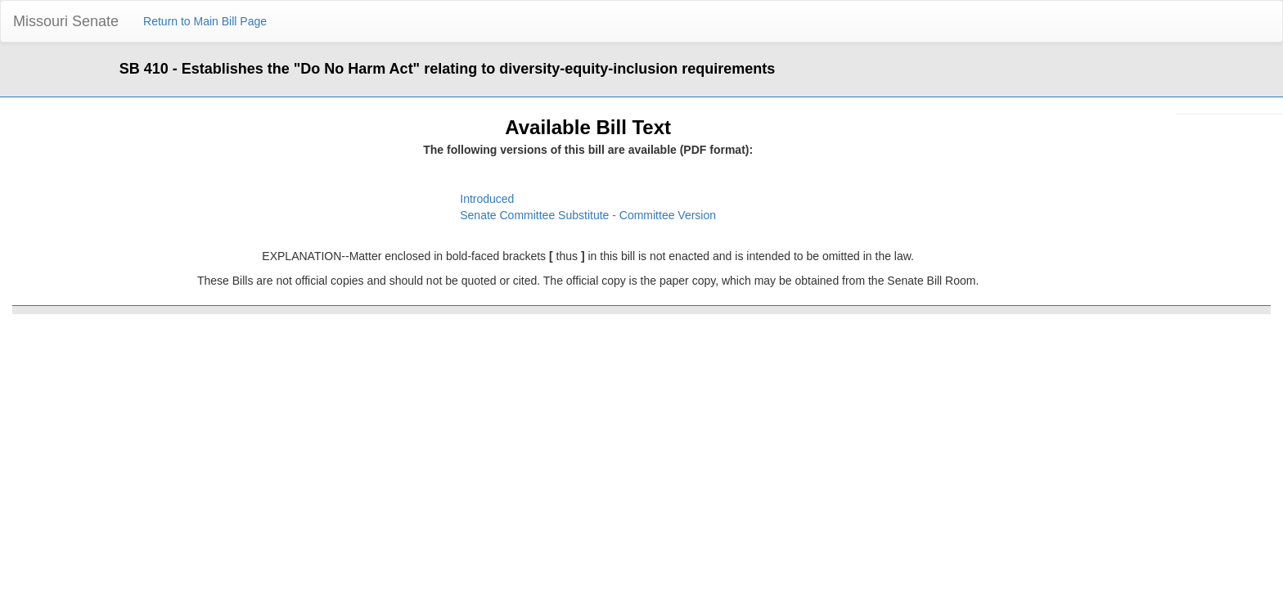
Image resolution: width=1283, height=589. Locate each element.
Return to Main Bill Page (205, 21)
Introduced (487, 198)
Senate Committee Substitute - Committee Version (588, 215)
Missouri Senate (66, 21)
